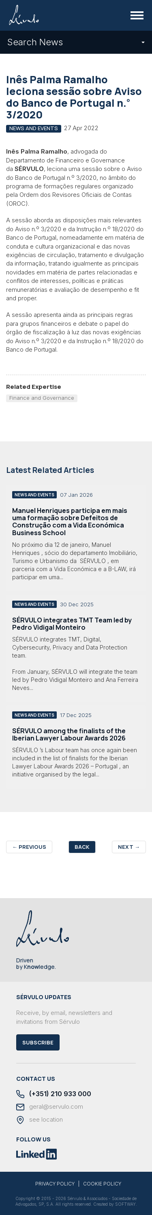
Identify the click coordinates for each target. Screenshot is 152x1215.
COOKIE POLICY (102, 1184)
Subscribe (38, 1042)
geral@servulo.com (49, 1107)
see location (39, 1120)
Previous (29, 846)
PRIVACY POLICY (55, 1184)
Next (129, 846)
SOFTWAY (125, 1204)
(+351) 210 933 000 (53, 1094)
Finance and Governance (41, 397)
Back (82, 846)
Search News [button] (76, 42)
